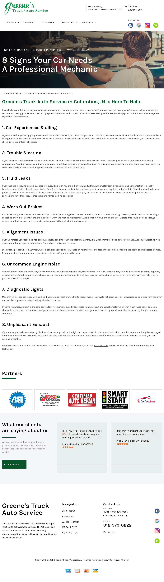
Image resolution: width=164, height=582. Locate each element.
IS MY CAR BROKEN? (76, 50)
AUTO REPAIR (48, 22)
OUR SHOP (11, 22)
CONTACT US (87, 22)
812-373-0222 (94, 7)
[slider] (67, 447)
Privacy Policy (121, 560)
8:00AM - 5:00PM (135, 10)
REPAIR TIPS (68, 22)
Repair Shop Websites (67, 560)
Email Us (109, 532)
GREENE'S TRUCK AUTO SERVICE (23, 50)
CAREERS (28, 22)
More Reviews (13, 464)
